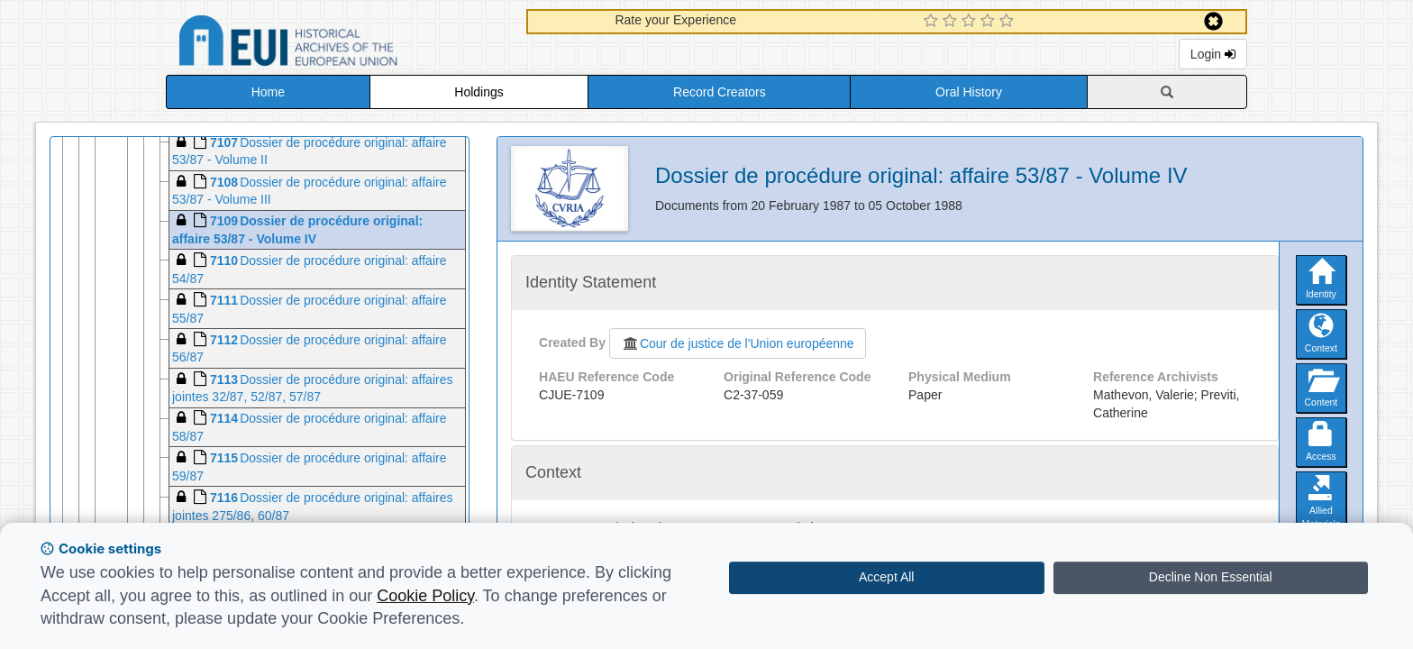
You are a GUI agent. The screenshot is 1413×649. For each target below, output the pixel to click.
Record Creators (719, 92)
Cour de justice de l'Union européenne (737, 343)
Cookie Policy (425, 596)
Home (268, 92)
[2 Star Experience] (952, 21)
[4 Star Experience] (989, 21)
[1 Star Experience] (933, 21)
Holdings (478, 92)
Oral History (968, 92)
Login (1212, 54)
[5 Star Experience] (1008, 21)
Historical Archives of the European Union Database (338, 44)
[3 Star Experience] (971, 21)
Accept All (886, 577)
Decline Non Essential (1210, 577)
